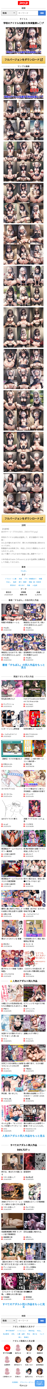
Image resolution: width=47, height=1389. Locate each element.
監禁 (14, 582)
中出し (8, 582)
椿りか (29, 1349)
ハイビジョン (21, 1331)
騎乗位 (26, 1337)
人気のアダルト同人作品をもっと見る (23, 1136)
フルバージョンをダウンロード (23, 59)
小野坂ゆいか (7, 1373)
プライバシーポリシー (27, 1382)
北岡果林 (7, 1361)
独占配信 (6, 1334)
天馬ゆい (18, 1373)
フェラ (42, 1334)
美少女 (35, 1334)
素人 (20, 1337)
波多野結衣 (40, 1361)
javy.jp (24, 3)
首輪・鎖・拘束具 (35, 582)
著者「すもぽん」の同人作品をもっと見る (23, 666)
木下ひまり (40, 1373)
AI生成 (35, 585)
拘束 (20, 579)
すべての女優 (7, 1349)
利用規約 (15, 1382)
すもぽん (24, 571)
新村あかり (18, 1361)
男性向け (13, 585)
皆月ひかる (29, 1373)
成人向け (22, 585)
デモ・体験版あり (30, 579)
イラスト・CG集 (10, 579)
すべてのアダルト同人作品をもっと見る (23, 1305)
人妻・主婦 (21, 1334)
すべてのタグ (10, 1331)
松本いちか (29, 1361)
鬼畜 (28, 585)
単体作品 (31, 1331)
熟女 (28, 1334)
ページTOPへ (39, 1383)
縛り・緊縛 (22, 582)
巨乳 (13, 1334)
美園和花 (40, 1349)
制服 (40, 579)
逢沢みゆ (18, 1349)
